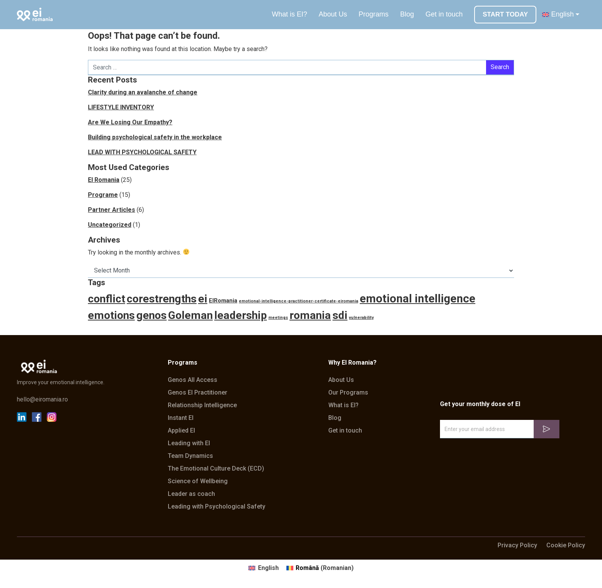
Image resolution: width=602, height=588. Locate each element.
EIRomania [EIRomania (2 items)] (223, 300)
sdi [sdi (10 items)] (339, 315)
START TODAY (505, 14)
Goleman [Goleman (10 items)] (190, 315)
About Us (333, 14)
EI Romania (103, 179)
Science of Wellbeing (198, 481)
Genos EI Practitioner (197, 393)
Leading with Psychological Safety (216, 507)
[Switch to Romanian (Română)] (320, 568)
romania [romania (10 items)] (310, 315)
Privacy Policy (517, 545)
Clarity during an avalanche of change (142, 92)
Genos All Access (192, 380)
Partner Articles (111, 209)
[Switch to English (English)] (263, 568)
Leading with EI (189, 443)
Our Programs (348, 393)
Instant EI (181, 418)
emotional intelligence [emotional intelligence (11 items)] (417, 298)
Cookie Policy (565, 545)
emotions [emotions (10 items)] (111, 315)
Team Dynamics (190, 456)
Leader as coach (191, 494)
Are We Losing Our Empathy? (130, 122)
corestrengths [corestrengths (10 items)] (162, 298)
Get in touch (444, 14)
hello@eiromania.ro (42, 399)
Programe (103, 194)
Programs (374, 14)
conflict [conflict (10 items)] (106, 298)
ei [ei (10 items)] (202, 298)
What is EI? (289, 14)
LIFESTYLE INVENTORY (121, 107)
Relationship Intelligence (202, 405)
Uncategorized (109, 224)
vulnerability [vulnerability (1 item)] (361, 317)
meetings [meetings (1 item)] (278, 317)
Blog (407, 14)
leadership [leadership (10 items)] (240, 315)
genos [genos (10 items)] (151, 315)
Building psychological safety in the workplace (155, 137)
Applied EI (181, 431)
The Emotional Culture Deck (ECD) (216, 469)
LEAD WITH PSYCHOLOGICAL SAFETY (142, 152)
